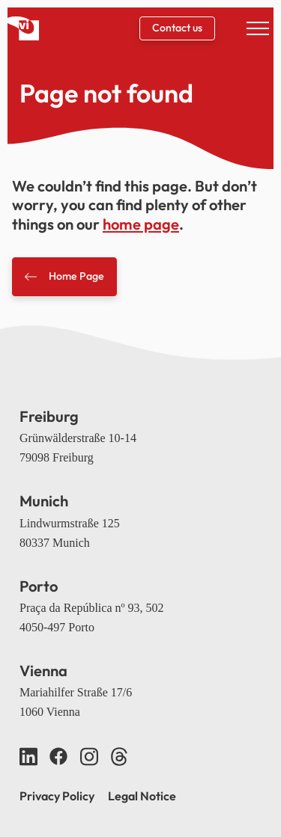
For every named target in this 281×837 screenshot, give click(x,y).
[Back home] (22, 28)
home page (141, 224)
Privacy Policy (56, 795)
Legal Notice (142, 795)
